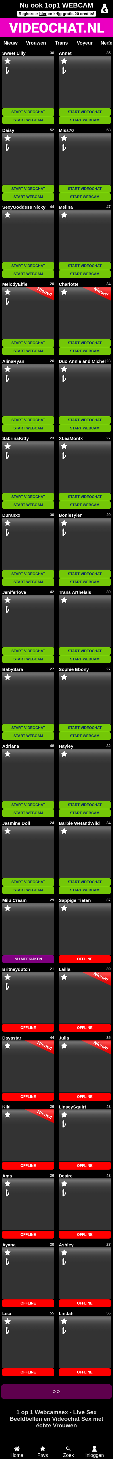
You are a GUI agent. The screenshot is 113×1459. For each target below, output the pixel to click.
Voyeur (85, 42)
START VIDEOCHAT (28, 112)
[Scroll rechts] (109, 43)
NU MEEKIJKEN (28, 959)
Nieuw (10, 42)
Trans (61, 42)
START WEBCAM (28, 120)
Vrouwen (36, 42)
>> (56, 1391)
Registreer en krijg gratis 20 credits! (56, 13)
